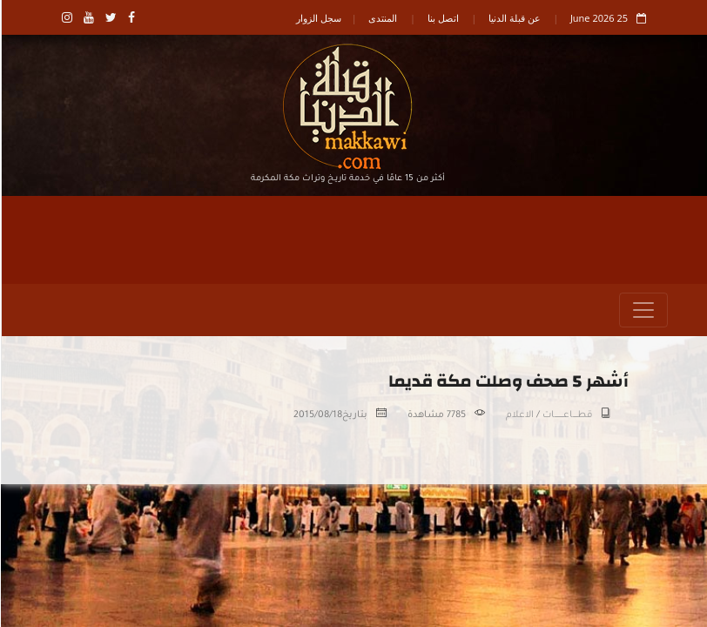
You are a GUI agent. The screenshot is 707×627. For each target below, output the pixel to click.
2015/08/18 (317, 415)
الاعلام (519, 415)
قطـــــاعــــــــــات (566, 415)
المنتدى (381, 17)
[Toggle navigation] (642, 310)
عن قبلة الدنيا (514, 17)
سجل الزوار (317, 17)
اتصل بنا (442, 17)
